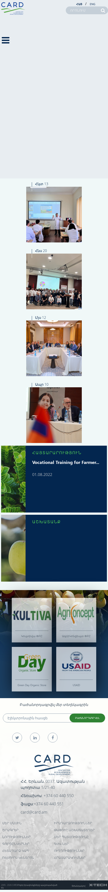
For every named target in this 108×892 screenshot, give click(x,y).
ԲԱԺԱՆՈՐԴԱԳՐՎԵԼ (87, 717)
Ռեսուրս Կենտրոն (18, 857)
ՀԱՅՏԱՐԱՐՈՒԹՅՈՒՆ (57, 452)
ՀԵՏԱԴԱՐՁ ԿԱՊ (15, 851)
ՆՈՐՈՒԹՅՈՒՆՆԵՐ (16, 837)
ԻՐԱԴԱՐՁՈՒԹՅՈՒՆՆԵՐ (73, 823)
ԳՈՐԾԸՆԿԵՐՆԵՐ (16, 844)
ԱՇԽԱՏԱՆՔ (46, 521)
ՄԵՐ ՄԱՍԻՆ (12, 823)
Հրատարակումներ (70, 857)
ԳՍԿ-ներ (61, 844)
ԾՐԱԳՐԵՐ (10, 830)
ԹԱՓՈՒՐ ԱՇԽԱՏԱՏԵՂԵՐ (74, 830)
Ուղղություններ (69, 851)
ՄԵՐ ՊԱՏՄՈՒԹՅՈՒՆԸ (71, 837)
